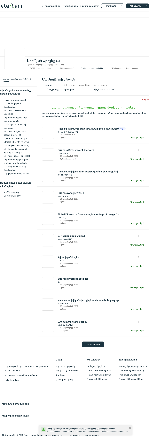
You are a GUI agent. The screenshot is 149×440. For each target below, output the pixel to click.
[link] (104, 89)
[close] (130, 427)
